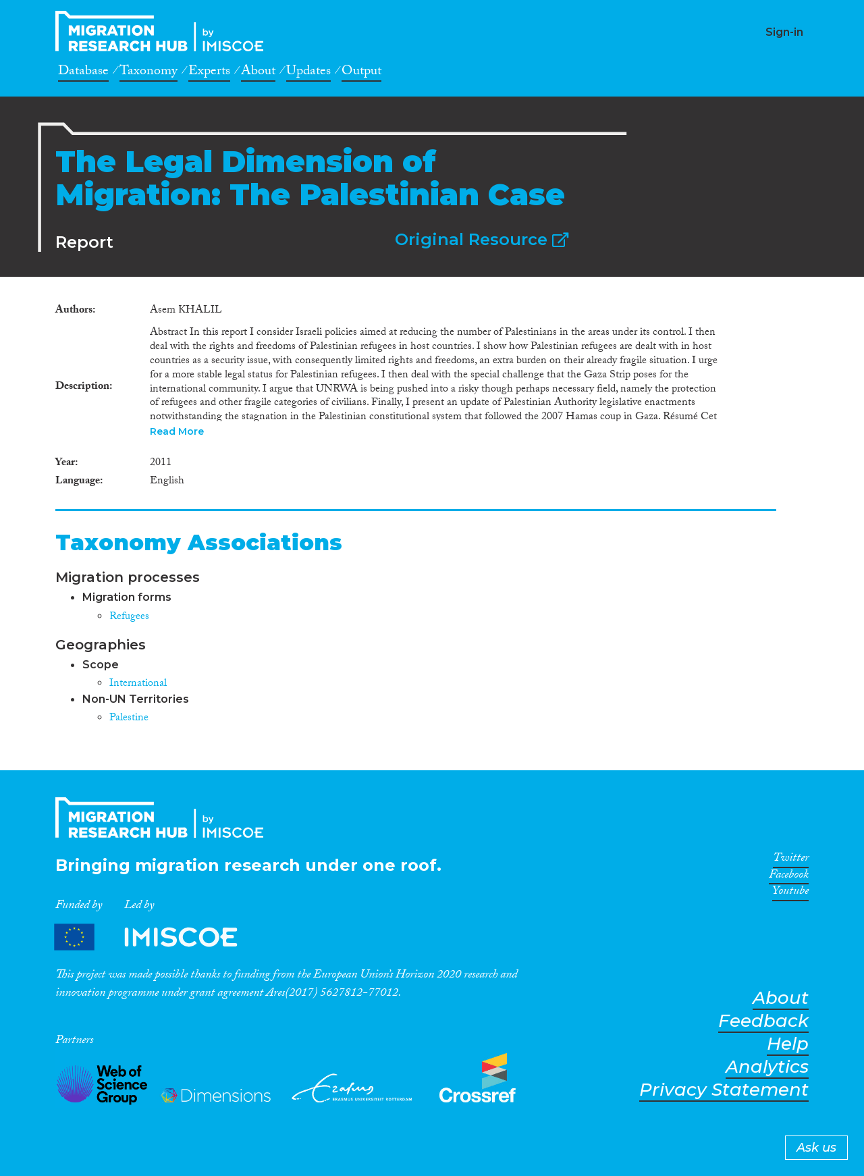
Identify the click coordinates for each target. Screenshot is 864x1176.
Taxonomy (148, 73)
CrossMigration (163, 31)
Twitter (791, 860)
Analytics (767, 1067)
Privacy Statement (724, 1089)
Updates (308, 73)
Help (788, 1044)
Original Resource (481, 239)
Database (83, 73)
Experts (209, 73)
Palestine (128, 719)
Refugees (129, 617)
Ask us (816, 1147)
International (138, 684)
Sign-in (784, 32)
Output (361, 73)
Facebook (789, 877)
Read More (177, 431)
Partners (157, 937)
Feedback (763, 1021)
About (258, 73)
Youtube (790, 893)
